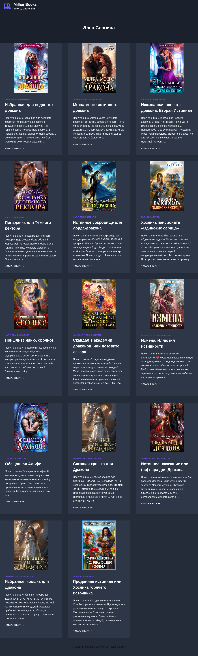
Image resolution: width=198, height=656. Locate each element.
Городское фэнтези (15, 459)
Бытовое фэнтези (150, 217)
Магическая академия (153, 99)
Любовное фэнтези (83, 576)
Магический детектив (16, 217)
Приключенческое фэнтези (87, 99)
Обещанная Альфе (23, 464)
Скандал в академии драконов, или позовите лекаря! (96, 346)
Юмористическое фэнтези (87, 335)
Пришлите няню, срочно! (29, 340)
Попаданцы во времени (18, 99)
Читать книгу (14, 148)
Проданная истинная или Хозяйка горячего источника (97, 587)
